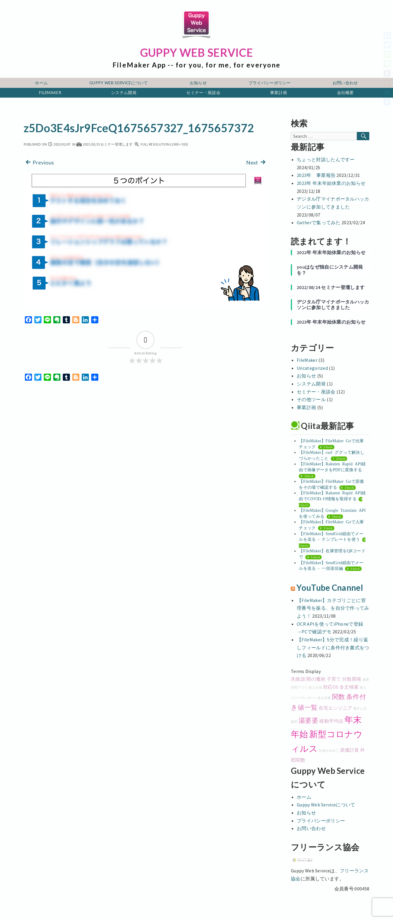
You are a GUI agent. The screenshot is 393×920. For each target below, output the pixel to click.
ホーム (41, 82)
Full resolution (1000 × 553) (161, 144)
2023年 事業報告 (316, 175)
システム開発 (124, 92)
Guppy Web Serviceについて (118, 82)
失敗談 (298, 679)
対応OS (331, 687)
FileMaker (50, 92)
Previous (39, 162)
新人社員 (315, 688)
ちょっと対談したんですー (326, 159)
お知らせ (198, 82)
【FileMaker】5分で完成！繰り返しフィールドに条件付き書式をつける (333, 647)
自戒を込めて (329, 751)
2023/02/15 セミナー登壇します (104, 144)
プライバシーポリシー (269, 82)
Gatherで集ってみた (319, 222)
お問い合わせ (345, 82)
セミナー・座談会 (203, 92)
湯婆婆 (308, 720)
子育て (334, 679)
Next (256, 162)
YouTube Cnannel (329, 588)
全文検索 (349, 687)
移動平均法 (331, 721)
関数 (338, 697)
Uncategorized (312, 368)
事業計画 (278, 92)
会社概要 (345, 92)
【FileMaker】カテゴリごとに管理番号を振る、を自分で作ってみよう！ (333, 608)
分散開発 (351, 679)
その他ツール (311, 399)
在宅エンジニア (335, 708)
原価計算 (349, 750)
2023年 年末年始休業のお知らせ (331, 183)
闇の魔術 (315, 679)
